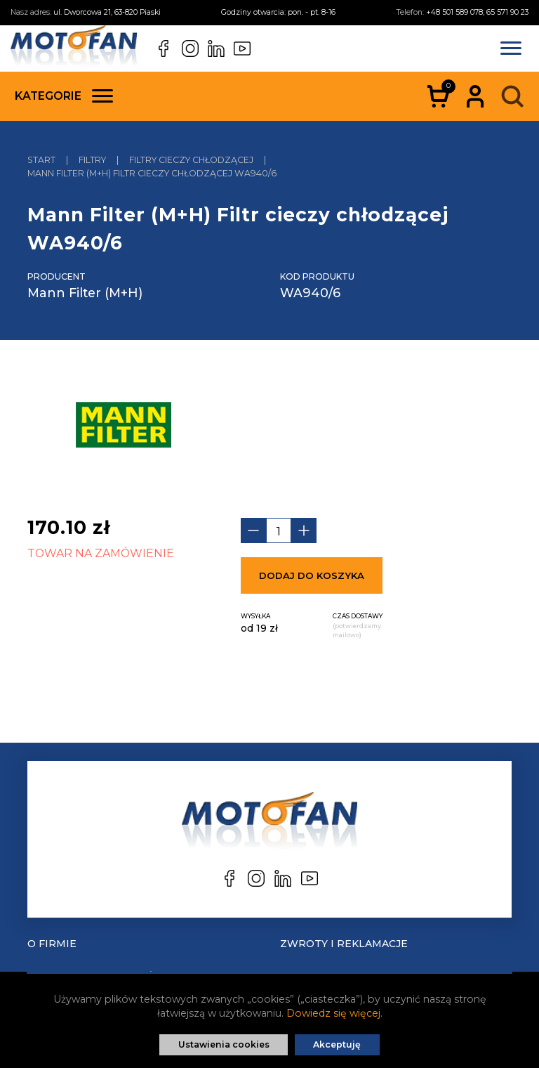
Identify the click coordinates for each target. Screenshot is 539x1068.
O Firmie (51, 943)
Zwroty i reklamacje (344, 943)
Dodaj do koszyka (311, 575)
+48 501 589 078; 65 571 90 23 (477, 12)
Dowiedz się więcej (333, 1013)
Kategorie (64, 96)
